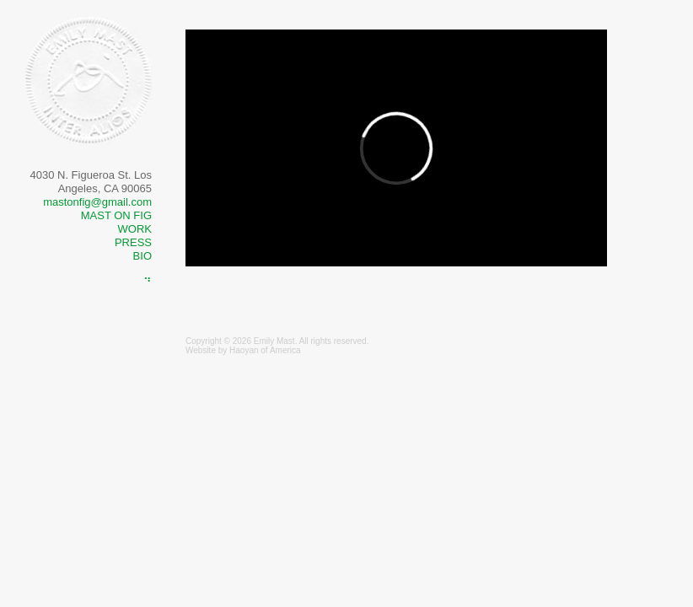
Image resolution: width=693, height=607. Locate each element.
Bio (142, 256)
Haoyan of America (265, 350)
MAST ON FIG (116, 215)
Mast (286, 341)
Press (133, 242)
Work (135, 229)
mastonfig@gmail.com (97, 202)
